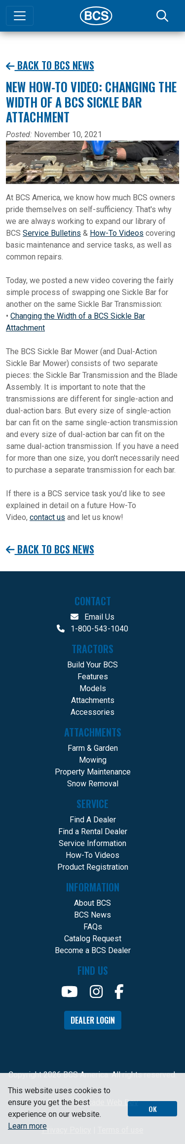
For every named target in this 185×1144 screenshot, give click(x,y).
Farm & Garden (93, 748)
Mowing (93, 760)
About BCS (92, 903)
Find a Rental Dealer (92, 831)
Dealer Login (93, 1020)
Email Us (92, 617)
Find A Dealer (93, 819)
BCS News (92, 915)
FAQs (92, 926)
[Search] (163, 16)
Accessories (92, 712)
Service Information (92, 843)
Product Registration (92, 867)
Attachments (92, 700)
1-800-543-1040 (92, 628)
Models (92, 688)
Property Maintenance (93, 771)
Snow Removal (92, 783)
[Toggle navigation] (20, 16)
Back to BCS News (50, 65)
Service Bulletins (52, 233)
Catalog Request (92, 938)
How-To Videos (117, 233)
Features (92, 676)
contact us (47, 517)
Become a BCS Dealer (93, 950)
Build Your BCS (92, 664)
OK (152, 1109)
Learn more (27, 1126)
